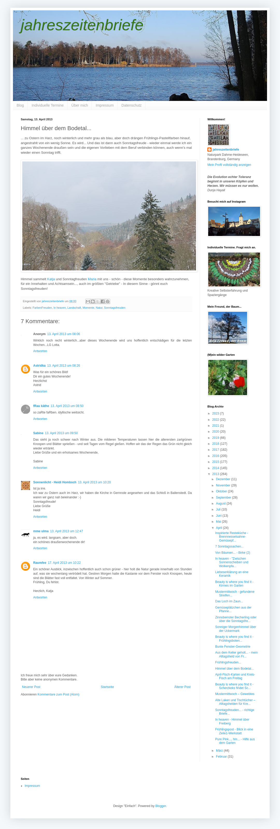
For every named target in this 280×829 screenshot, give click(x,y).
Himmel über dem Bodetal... (234, 668)
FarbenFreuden (42, 307)
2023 (216, 413)
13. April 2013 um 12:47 (66, 531)
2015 (216, 462)
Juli (218, 509)
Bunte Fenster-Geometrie (232, 646)
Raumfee (39, 563)
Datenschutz (132, 105)
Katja (51, 279)
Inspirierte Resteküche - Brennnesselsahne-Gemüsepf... (231, 536)
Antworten (40, 351)
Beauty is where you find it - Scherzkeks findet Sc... (234, 686)
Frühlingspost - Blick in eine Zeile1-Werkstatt (234, 731)
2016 (216, 456)
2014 (216, 468)
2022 (216, 419)
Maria (92, 279)
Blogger (160, 806)
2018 (216, 444)
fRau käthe (41, 406)
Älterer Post (182, 687)
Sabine (38, 433)
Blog (20, 105)
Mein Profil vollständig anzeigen (229, 165)
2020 (216, 431)
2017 (216, 449)
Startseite (107, 687)
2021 (216, 425)
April (219, 528)
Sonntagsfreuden (114, 307)
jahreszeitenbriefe (82, 25)
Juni (219, 515)
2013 (216, 474)
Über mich (80, 105)
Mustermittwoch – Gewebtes (234, 694)
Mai (219, 521)
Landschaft (74, 307)
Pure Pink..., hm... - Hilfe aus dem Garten (235, 741)
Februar (222, 756)
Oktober (222, 491)
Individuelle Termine (48, 105)
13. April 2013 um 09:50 (61, 433)
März (220, 750)
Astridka (39, 365)
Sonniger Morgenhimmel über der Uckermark (235, 628)
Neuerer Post (31, 687)
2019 (216, 438)
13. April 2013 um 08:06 (63, 334)
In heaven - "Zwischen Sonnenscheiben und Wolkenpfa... (231, 562)
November (223, 485)
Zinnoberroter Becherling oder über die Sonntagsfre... (235, 619)
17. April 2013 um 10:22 (64, 563)
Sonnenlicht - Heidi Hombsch (54, 482)
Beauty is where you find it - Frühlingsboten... (234, 638)
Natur (99, 307)
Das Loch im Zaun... (229, 601)
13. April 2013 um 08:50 (67, 406)
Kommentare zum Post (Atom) (58, 694)
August (221, 503)
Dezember (223, 479)
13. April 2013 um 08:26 (63, 365)
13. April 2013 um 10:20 (94, 482)
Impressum (105, 105)
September (224, 497)
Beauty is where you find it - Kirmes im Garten (234, 583)
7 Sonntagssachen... (229, 546)
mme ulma (40, 531)
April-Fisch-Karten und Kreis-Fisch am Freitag (235, 676)
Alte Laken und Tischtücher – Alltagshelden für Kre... (235, 702)
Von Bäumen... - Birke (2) (232, 552)
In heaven (59, 307)
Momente (88, 307)
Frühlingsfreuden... (228, 662)
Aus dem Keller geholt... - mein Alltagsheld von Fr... (236, 654)
